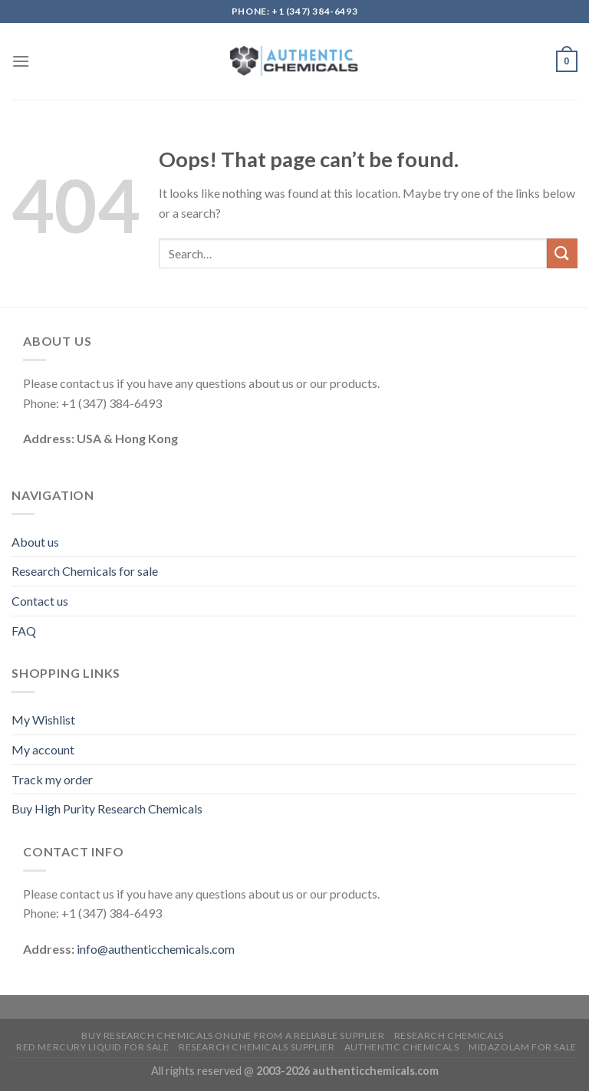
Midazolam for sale (523, 1047)
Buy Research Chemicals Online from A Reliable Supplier (232, 1035)
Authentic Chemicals (401, 1047)
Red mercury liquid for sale (92, 1047)
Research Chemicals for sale (85, 571)
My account (43, 749)
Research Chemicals (449, 1035)
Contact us (40, 600)
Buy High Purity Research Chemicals (107, 808)
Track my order (52, 779)
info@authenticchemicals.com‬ (156, 948)
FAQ (24, 630)
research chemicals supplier (257, 1047)
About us (35, 541)
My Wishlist (43, 719)
